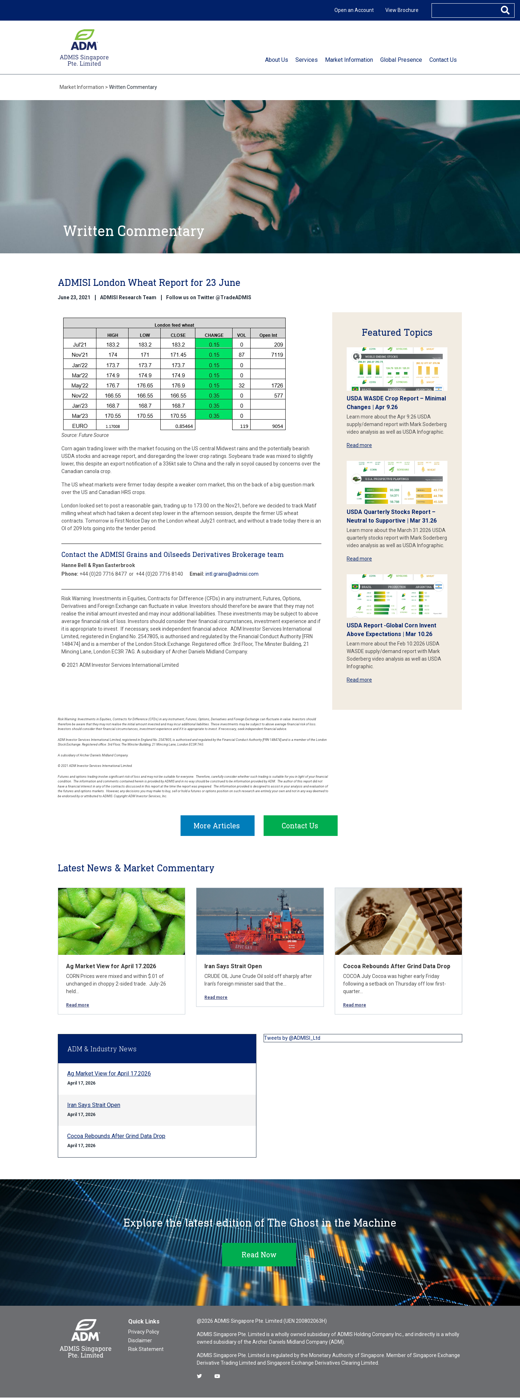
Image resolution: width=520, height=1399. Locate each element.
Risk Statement (146, 1350)
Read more (359, 445)
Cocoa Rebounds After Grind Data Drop (396, 967)
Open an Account (354, 10)
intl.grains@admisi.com (232, 574)
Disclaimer (140, 1342)
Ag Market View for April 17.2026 (111, 967)
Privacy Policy (143, 1333)
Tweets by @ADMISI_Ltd (292, 1039)
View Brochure (402, 10)
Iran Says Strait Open (233, 967)
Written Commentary (133, 87)
